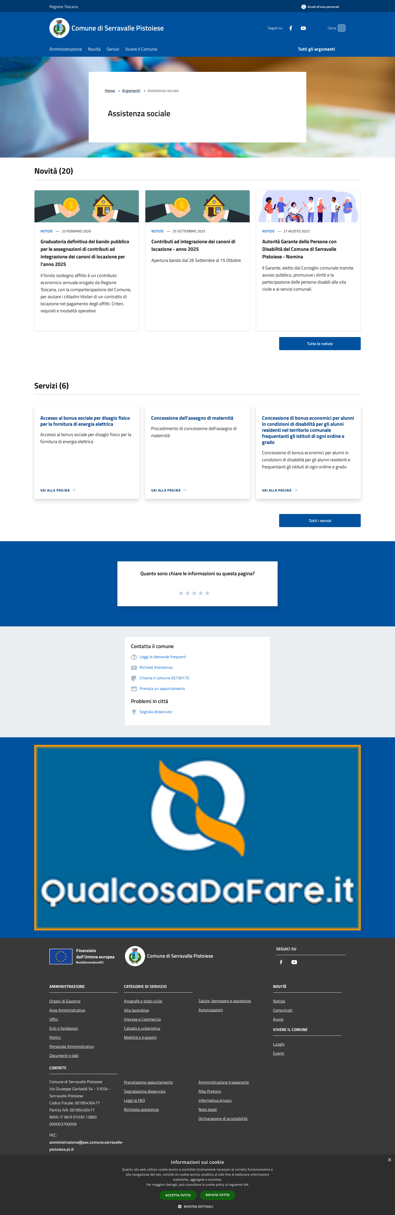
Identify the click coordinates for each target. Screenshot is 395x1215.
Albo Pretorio (210, 1091)
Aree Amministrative (67, 1010)
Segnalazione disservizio (145, 1091)
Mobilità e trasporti (140, 1037)
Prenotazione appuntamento (148, 1082)
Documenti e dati (64, 1055)
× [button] (389, 1160)
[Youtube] (295, 27)
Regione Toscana (63, 7)
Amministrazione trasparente (224, 1082)
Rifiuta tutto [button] (218, 1195)
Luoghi (279, 1044)
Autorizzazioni (211, 1010)
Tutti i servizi (320, 521)
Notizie (47, 231)
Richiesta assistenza (141, 1109)
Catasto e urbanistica (142, 1028)
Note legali (208, 1109)
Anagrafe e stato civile (143, 1001)
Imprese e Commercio (142, 1019)
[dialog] (197, 1185)
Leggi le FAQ (134, 1100)
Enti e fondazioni (63, 1028)
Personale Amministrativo (71, 1046)
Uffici (53, 1019)
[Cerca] (340, 28)
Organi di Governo (64, 1001)
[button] (197, 1206)
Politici (55, 1037)
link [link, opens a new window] (246, 1184)
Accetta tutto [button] (178, 1195)
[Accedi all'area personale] (320, 7)
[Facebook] (282, 27)
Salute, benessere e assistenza (225, 1001)
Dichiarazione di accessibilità (223, 1118)
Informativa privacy (215, 1100)
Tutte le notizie (320, 344)
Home (110, 90)
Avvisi (278, 1019)
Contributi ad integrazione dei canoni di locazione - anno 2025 (193, 245)
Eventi (278, 1053)
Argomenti (131, 90)
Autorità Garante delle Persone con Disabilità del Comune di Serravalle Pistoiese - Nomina (299, 248)
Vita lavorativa (136, 1010)
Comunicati (282, 1010)
